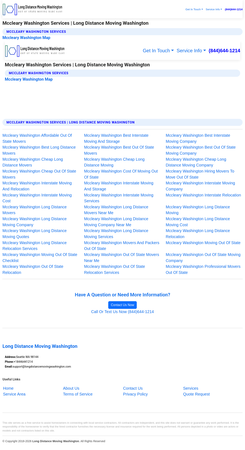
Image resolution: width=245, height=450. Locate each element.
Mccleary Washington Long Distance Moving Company (34, 222)
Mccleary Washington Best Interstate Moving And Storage (116, 138)
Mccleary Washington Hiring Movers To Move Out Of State (200, 174)
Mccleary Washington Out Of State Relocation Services (114, 269)
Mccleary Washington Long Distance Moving (198, 210)
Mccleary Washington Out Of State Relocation (32, 269)
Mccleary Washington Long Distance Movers (34, 210)
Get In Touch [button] (193, 9)
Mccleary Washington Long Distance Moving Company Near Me (116, 222)
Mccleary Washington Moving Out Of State (203, 242)
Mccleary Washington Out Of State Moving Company (203, 257)
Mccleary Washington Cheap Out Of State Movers (39, 174)
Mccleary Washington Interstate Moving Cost (37, 198)
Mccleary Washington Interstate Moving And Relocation (37, 186)
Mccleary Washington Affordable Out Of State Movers (37, 138)
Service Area (14, 394)
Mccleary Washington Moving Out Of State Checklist (39, 257)
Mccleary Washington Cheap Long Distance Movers (32, 162)
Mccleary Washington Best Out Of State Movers (119, 150)
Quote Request (196, 394)
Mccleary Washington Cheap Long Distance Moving (114, 162)
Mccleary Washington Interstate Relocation (203, 195)
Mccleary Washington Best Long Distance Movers (39, 150)
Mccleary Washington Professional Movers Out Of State (203, 269)
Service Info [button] (213, 9)
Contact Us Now (122, 305)
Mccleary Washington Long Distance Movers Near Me (116, 210)
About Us (71, 388)
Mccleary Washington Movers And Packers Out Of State (121, 245)
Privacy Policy (135, 394)
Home (8, 388)
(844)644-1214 (234, 9)
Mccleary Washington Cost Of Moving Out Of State (121, 174)
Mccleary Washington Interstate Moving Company (200, 186)
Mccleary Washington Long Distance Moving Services (116, 233)
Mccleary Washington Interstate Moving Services (118, 198)
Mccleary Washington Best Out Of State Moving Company (201, 150)
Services (190, 388)
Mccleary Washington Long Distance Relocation (198, 233)
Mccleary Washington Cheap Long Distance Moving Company (196, 162)
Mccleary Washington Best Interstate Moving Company (198, 138)
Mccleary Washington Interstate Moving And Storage (118, 186)
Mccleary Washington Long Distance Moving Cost (198, 222)
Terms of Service (78, 394)
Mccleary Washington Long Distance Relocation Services (34, 245)
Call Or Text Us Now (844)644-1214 (122, 311)
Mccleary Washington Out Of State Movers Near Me (121, 257)
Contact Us (133, 388)
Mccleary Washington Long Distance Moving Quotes (34, 233)
